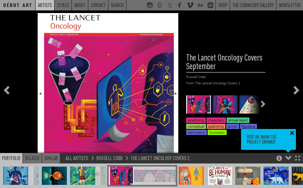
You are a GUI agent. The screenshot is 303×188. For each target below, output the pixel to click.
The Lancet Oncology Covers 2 (160, 157)
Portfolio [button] (11, 158)
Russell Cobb (109, 157)
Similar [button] (51, 158)
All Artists (77, 157)
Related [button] (32, 158)
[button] (297, 158)
